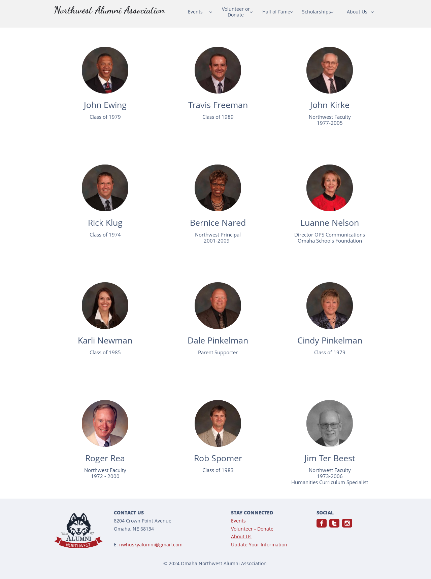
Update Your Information (259, 544)
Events (238, 520)
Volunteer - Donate (252, 529)
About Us (241, 536)
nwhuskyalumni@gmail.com (151, 544)
